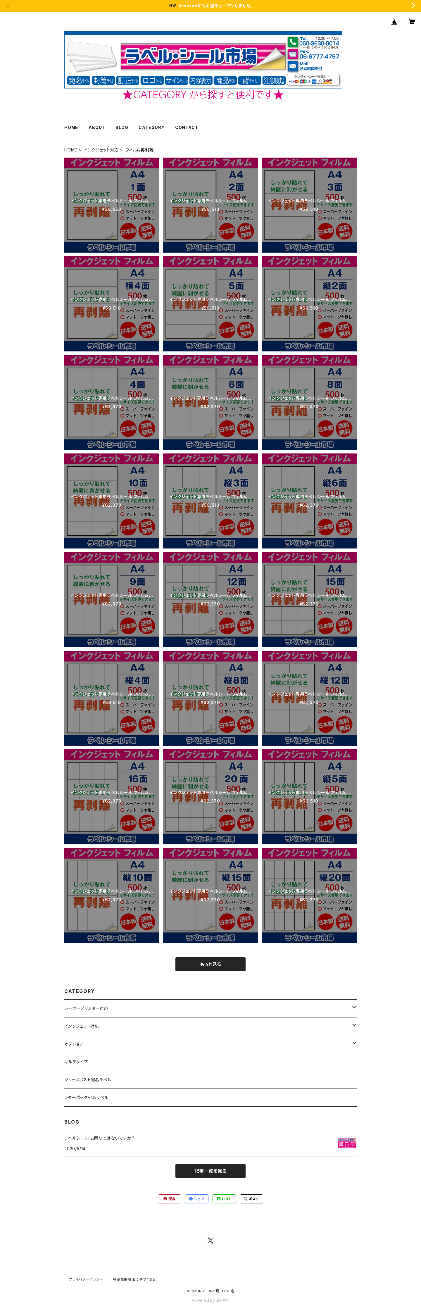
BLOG (121, 127)
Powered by (210, 1300)
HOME (71, 127)
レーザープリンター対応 (86, 1008)
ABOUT (97, 127)
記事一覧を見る (210, 1171)
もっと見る (210, 964)
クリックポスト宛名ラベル (88, 1079)
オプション (73, 1043)
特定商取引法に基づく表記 (135, 1279)
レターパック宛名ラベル (86, 1097)
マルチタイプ (76, 1061)
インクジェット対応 (101, 149)
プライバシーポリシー (86, 1279)
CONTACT (186, 127)
